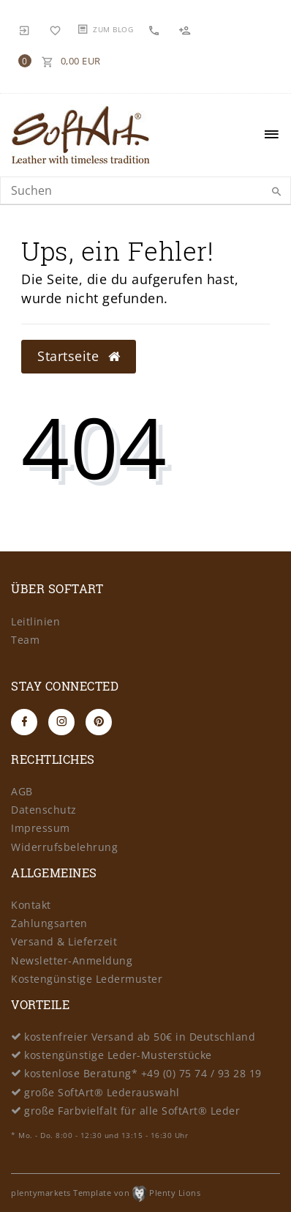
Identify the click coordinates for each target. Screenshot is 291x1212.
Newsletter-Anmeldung (71, 960)
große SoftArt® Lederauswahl (102, 1092)
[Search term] (145, 190)
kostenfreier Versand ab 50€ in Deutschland (139, 1037)
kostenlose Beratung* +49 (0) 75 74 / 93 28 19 (143, 1073)
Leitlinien (35, 621)
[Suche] (276, 192)
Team (25, 640)
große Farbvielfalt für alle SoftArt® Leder (132, 1111)
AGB (22, 791)
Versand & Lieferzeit (64, 941)
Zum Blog (113, 29)
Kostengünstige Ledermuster (86, 979)
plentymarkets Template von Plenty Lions (105, 1192)
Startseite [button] (78, 356)
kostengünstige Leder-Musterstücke (118, 1055)
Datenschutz (44, 810)
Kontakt (31, 905)
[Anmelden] (25, 29)
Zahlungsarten (49, 923)
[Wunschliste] (55, 29)
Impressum (40, 828)
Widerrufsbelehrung (64, 847)
